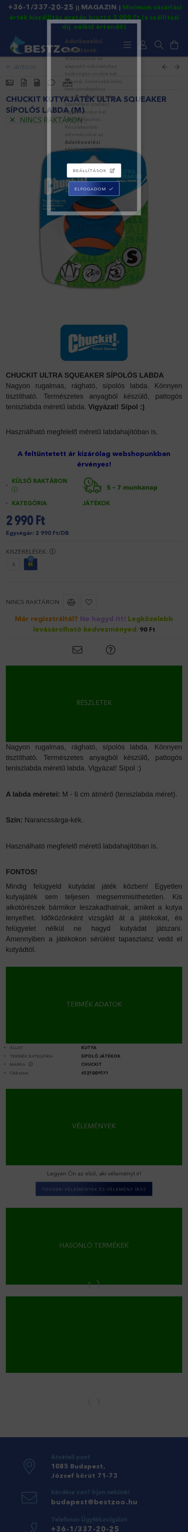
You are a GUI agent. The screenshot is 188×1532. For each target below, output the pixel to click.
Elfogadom (90, 189)
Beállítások (89, 170)
